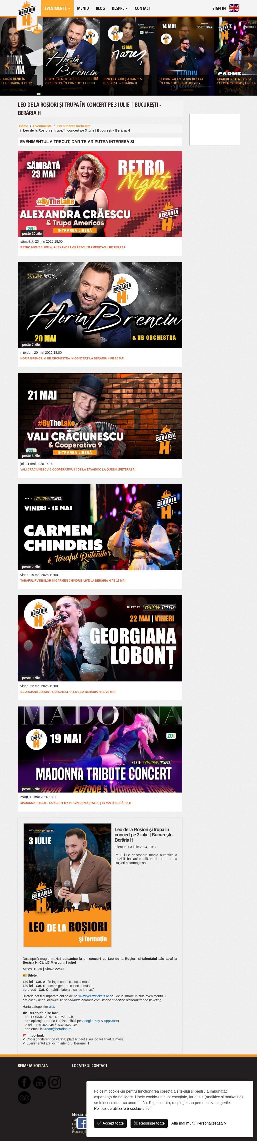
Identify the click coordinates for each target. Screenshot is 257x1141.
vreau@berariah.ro (57, 1029)
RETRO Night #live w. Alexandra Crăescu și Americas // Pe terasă (73, 247)
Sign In (219, 8)
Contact (143, 8)
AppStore (111, 1021)
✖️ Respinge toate (149, 1123)
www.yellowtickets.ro (93, 996)
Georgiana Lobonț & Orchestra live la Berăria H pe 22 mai (67, 692)
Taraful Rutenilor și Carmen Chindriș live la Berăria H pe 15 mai (73, 580)
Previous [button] (8, 56)
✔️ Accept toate (110, 1123)
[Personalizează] (198, 1123)
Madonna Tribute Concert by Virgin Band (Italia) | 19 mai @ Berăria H (75, 803)
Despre (120, 8)
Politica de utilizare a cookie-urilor (122, 1108)
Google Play (91, 1021)
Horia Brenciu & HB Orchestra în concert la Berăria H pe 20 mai (72, 358)
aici (51, 1006)
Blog (100, 8)
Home (23, 126)
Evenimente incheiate (74, 126)
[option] (128, 57)
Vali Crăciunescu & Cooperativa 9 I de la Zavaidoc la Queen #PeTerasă (77, 469)
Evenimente (57, 8)
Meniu (83, 8)
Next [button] (249, 56)
